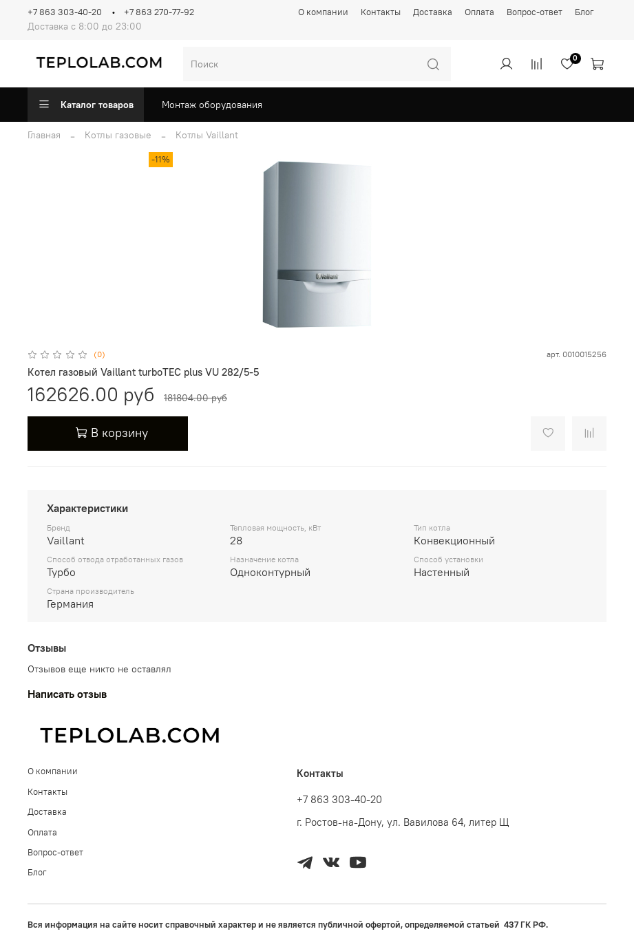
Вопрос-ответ (534, 12)
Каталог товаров (86, 104)
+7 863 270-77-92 (159, 12)
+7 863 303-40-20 (65, 12)
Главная (44, 135)
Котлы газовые (118, 135)
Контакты (381, 12)
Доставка (432, 12)
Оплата (479, 12)
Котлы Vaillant (207, 135)
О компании (323, 12)
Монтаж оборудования (212, 104)
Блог (584, 12)
